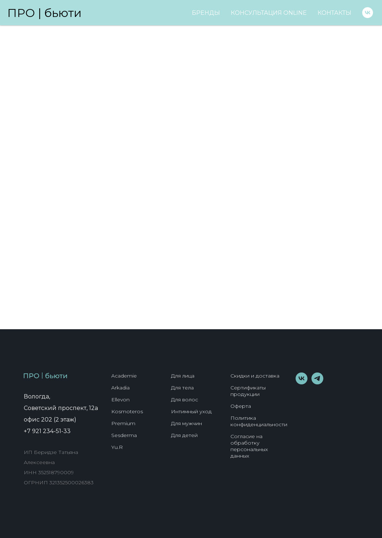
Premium (123, 423)
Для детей (184, 435)
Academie (124, 375)
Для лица (182, 375)
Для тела (182, 387)
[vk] (367, 12)
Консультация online (269, 12)
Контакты (334, 12)
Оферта (240, 406)
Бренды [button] (206, 12)
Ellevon (120, 399)
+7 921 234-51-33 (47, 431)
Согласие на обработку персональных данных (249, 446)
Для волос (184, 399)
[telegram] (317, 382)
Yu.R (117, 447)
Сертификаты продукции (248, 390)
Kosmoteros (127, 411)
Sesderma (124, 435)
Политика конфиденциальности (258, 421)
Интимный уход (191, 411)
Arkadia (120, 387)
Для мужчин (186, 423)
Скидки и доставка (254, 375)
